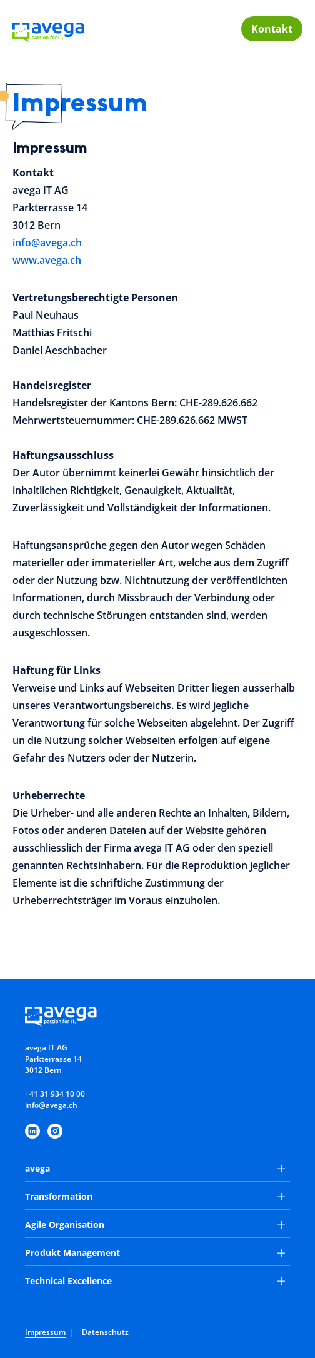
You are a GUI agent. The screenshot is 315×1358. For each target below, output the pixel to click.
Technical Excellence (155, 1281)
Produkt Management (155, 1253)
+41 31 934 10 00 (55, 1094)
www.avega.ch (46, 260)
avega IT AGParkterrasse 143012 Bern (53, 1058)
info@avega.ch (47, 242)
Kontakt (271, 29)
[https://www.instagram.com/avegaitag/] (55, 1131)
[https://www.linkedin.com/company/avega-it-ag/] (32, 1131)
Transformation (155, 1196)
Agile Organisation (155, 1224)
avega (155, 1168)
